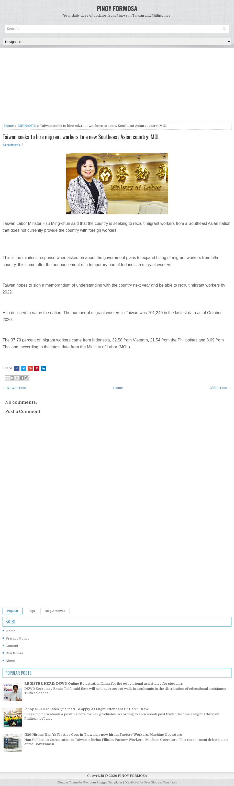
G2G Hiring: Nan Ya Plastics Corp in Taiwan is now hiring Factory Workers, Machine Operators (103, 734)
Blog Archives (55, 611)
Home (9, 126)
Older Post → (220, 388)
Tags (31, 611)
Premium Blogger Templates (102, 782)
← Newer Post (14, 388)
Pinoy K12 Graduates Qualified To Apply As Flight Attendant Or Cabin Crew (86, 709)
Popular (12, 611)
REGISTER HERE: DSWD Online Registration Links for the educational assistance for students (103, 683)
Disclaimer (15, 653)
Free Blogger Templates (160, 782)
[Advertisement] (117, 86)
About (10, 660)
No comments (11, 144)
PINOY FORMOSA (117, 8)
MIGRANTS (27, 126)
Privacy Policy (17, 638)
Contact (12, 646)
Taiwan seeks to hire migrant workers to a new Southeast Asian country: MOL (81, 136)
